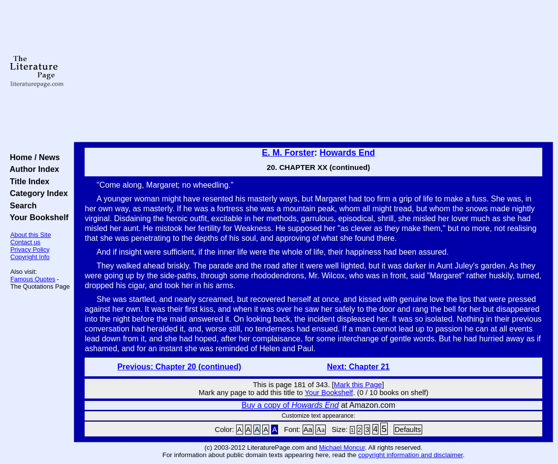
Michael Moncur (342, 447)
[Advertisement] (314, 71)
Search (20, 205)
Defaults (408, 429)
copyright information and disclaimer (410, 455)
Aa (308, 429)
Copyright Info (30, 257)
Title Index (27, 181)
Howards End (347, 153)
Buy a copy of (290, 405)
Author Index (32, 169)
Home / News (32, 157)
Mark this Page (358, 385)
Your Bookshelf (36, 217)
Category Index (36, 193)
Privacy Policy (30, 249)
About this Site (30, 234)
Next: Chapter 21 (358, 367)
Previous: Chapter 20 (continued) (179, 367)
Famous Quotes (32, 279)
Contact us (25, 242)
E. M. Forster (288, 153)
